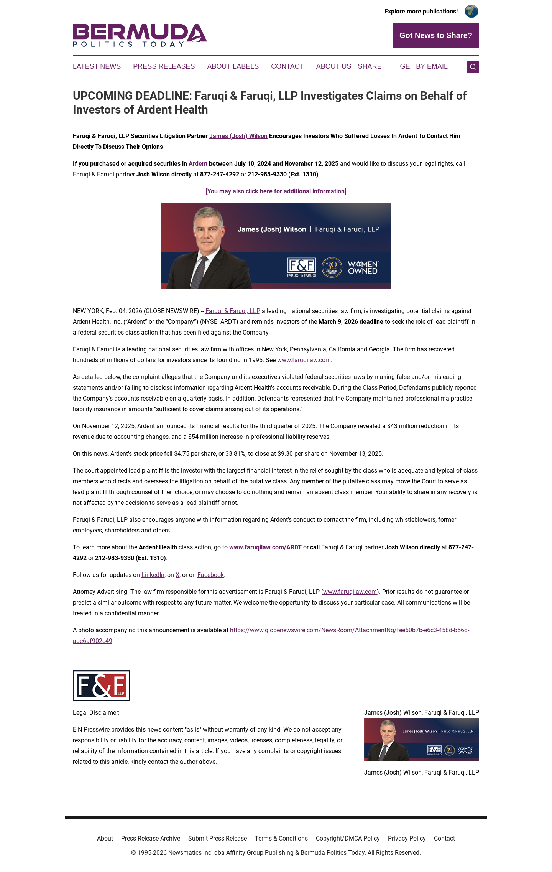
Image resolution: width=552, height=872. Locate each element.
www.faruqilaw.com (304, 360)
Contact (287, 66)
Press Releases (164, 66)
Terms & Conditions (281, 838)
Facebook (210, 575)
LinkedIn (152, 575)
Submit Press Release (217, 838)
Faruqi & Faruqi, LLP (232, 311)
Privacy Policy (407, 838)
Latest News (97, 66)
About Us (334, 66)
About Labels (233, 66)
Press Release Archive (150, 838)
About (105, 838)
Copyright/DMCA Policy (348, 838)
